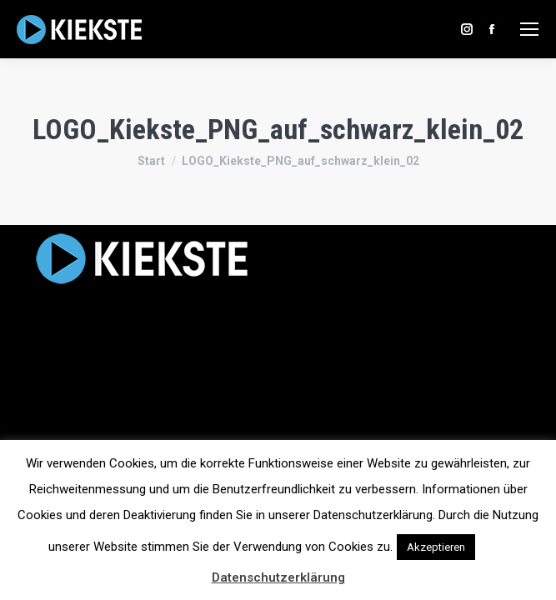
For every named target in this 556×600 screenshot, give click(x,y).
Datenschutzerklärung (278, 577)
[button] (493, 539)
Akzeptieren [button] (436, 547)
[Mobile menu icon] (529, 29)
